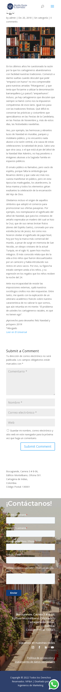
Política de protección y (41, 658)
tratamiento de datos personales (35, 661)
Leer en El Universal (16, 332)
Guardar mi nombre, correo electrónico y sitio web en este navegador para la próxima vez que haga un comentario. (29, 434)
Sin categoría (41, 17)
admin (12, 17)
